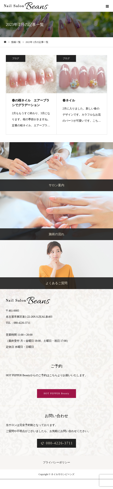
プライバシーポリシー (56, 462)
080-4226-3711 (59, 443)
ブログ (15, 58)
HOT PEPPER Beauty (56, 393)
